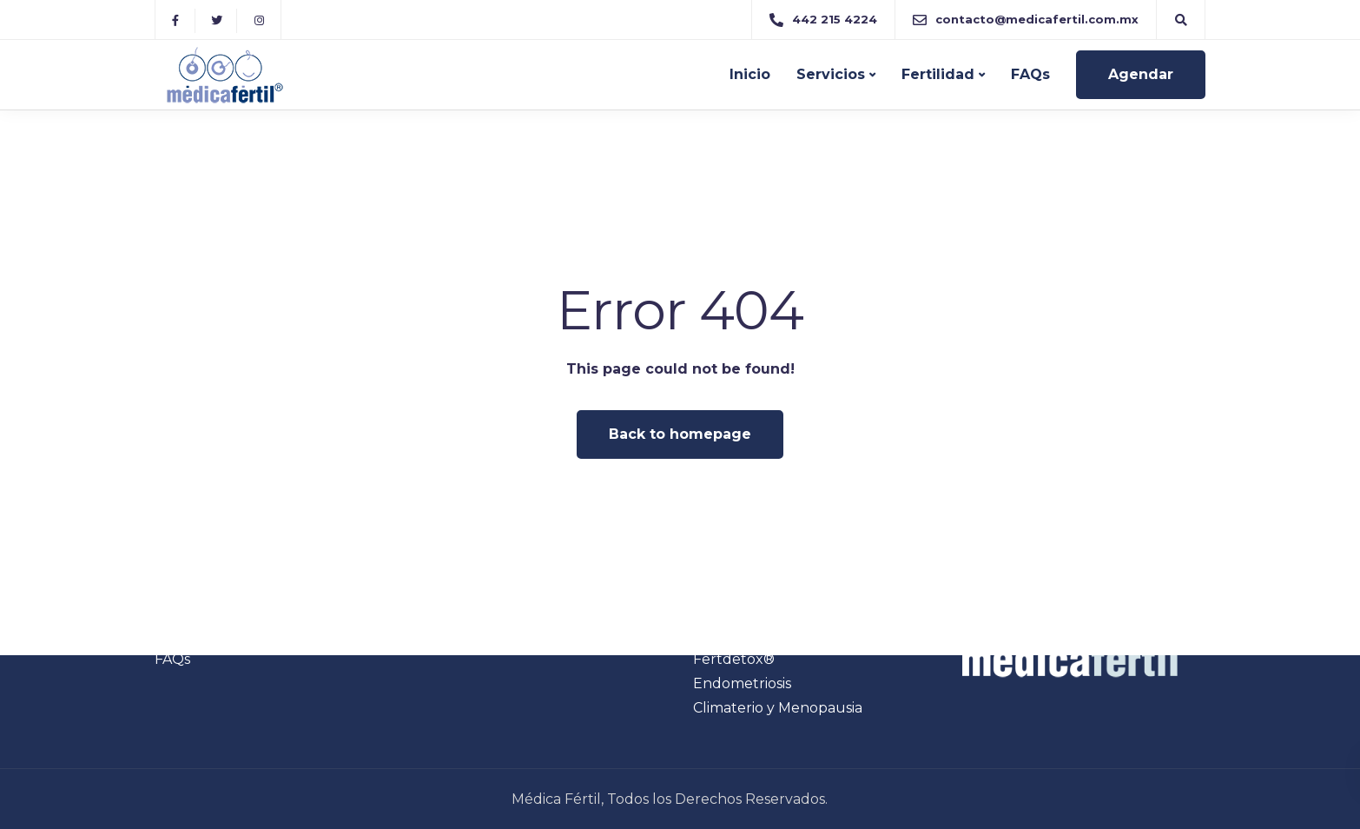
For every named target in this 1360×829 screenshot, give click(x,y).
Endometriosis (742, 683)
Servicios (830, 74)
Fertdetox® (734, 659)
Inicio (750, 74)
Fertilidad (937, 74)
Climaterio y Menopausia (777, 708)
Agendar (1140, 74)
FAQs (1030, 74)
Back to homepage (680, 434)
